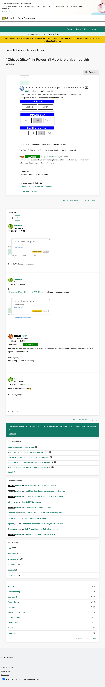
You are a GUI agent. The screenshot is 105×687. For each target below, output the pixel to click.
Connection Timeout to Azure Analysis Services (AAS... (43, 523)
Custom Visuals (26, 187)
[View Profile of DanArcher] (12, 518)
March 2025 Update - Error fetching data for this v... (28, 452)
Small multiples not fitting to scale (21, 447)
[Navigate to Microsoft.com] (8, 18)
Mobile (11, 628)
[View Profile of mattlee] (18, 485)
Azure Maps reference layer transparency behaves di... (30, 467)
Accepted (12, 564)
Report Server (13, 602)
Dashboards (39, 187)
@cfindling (42, 292)
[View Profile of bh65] (27, 91)
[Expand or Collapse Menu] (3, 24)
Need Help (12, 633)
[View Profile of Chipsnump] (12, 529)
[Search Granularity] (36, 34)
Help (85, 29)
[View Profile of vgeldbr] (11, 523)
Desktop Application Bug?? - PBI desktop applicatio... (29, 457)
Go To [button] (94, 29)
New (10, 548)
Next (95, 638)
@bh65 (21, 292)
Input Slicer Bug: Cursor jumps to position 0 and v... (45, 491)
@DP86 (35, 292)
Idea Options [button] (90, 72)
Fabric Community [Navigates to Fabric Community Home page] (26, 18)
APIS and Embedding (16, 612)
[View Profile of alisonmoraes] (13, 502)
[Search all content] (74, 34)
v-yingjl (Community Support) (50, 157)
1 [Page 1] (12, 218)
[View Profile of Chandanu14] (13, 513)
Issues (30, 49)
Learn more (6, 11)
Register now (56, 41)
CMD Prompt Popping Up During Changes (41, 529)
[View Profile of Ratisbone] (17, 379)
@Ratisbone (13, 292)
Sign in (78, 29)
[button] (24, 83)
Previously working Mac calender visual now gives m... (30, 462)
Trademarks (5, 675)
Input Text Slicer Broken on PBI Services (40, 485)
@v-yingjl (27, 292)
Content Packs (13, 622)
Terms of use (5, 671)
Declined (11, 570)
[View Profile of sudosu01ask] (18, 225)
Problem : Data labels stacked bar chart (40, 534)
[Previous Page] (8, 218)
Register (70, 29)
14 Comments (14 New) (29, 191)
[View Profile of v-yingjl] (24, 335)
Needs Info (12, 553)
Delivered (32, 157)
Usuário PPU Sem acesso (31, 502)
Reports (49, 187)
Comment (12, 433)
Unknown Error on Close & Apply (33, 518)
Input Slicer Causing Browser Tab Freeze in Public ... (45, 496)
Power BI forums (15, 49)
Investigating (13, 559)
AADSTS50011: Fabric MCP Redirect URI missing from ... (42, 513)
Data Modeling (14, 591)
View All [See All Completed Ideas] (12, 472)
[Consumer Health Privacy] (30, 679)
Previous (79, 638)
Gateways (11, 607)
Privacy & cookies (7, 667)
